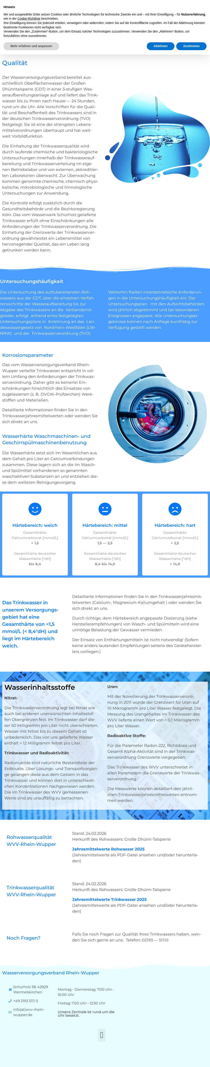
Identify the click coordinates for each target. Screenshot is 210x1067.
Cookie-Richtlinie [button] (28, 1031)
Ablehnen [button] (161, 1058)
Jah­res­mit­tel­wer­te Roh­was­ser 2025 (108, 849)
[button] (105, 28)
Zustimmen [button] (191, 1058)
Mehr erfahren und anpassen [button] (31, 1058)
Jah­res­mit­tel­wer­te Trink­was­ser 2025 (109, 899)
